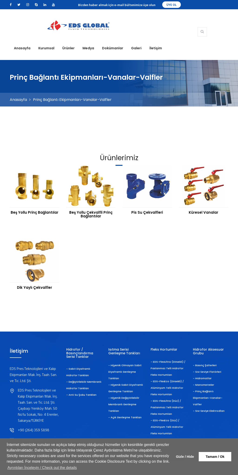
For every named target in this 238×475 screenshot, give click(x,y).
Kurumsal (46, 48)
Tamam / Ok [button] (215, 456)
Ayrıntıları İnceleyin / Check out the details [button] (42, 468)
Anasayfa (22, 48)
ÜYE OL (171, 5)
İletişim (155, 48)
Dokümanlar (112, 48)
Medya (88, 48)
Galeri (136, 48)
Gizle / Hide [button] (185, 456)
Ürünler (68, 48)
